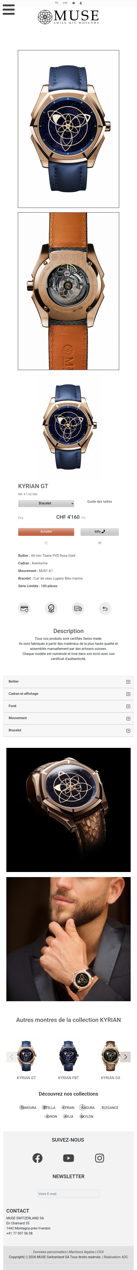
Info (100, 532)
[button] (125, 1057)
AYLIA (67, 1116)
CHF (65, 2)
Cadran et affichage (23, 694)
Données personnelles (50, 1252)
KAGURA (87, 1107)
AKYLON (85, 1116)
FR (56, 2)
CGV (100, 1252)
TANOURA (27, 1107)
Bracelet (15, 730)
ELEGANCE (109, 1107)
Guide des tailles (99, 502)
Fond (12, 706)
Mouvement (18, 718)
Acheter (46, 532)
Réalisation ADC (116, 1257)
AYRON (50, 1116)
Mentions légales (82, 1252)
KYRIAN (67, 1107)
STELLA (48, 1107)
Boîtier (14, 681)
